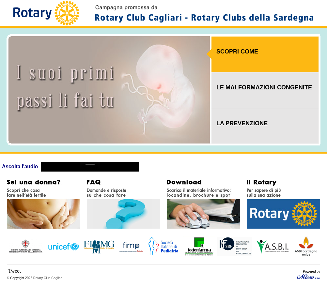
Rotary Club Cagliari (47, 278)
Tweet (14, 271)
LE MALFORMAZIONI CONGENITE (264, 87)
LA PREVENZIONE (242, 123)
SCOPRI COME (237, 51)
